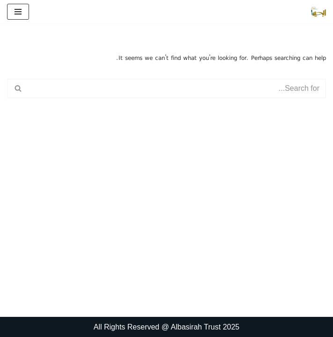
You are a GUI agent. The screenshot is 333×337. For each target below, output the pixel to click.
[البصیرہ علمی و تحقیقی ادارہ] (318, 12)
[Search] (177, 88)
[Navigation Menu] (18, 12)
